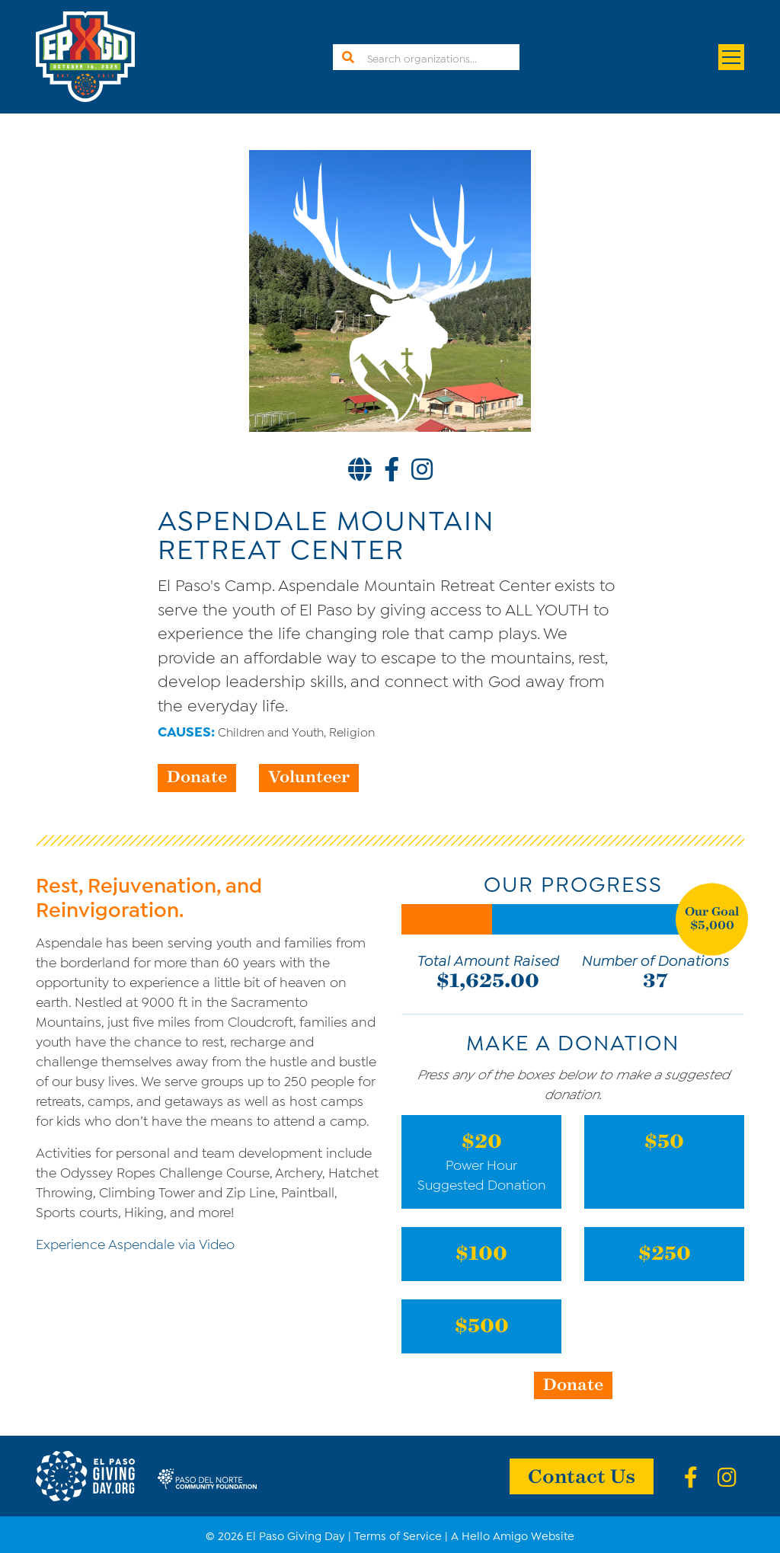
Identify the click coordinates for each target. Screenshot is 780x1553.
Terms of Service (398, 1535)
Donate (197, 776)
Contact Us (581, 1475)
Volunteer (309, 776)
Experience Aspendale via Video (135, 1243)
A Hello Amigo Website (512, 1535)
